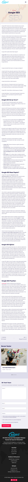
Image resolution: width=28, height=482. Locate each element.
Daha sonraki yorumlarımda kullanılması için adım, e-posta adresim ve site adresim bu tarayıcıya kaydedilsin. (14, 417)
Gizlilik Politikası (14, 460)
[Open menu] (25, 2)
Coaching (14, 10)
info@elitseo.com (14, 470)
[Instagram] (16, 480)
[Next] (25, 361)
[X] (14, 480)
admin (12, 15)
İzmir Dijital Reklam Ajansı (8, 367)
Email (3, 408)
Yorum (3, 388)
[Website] (14, 413)
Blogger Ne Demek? (21, 338)
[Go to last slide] (3, 361)
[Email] (14, 408)
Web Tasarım (14, 449)
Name (3, 403)
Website (3, 413)
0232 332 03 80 (14, 468)
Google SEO (4, 283)
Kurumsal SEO (14, 451)
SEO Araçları (7, 338)
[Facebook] (12, 480)
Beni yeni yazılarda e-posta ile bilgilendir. (10, 422)
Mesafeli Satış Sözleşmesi (14, 459)
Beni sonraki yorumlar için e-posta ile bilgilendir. (12, 419)
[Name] (14, 403)
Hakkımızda (14, 462)
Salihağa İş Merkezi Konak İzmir (14, 471)
